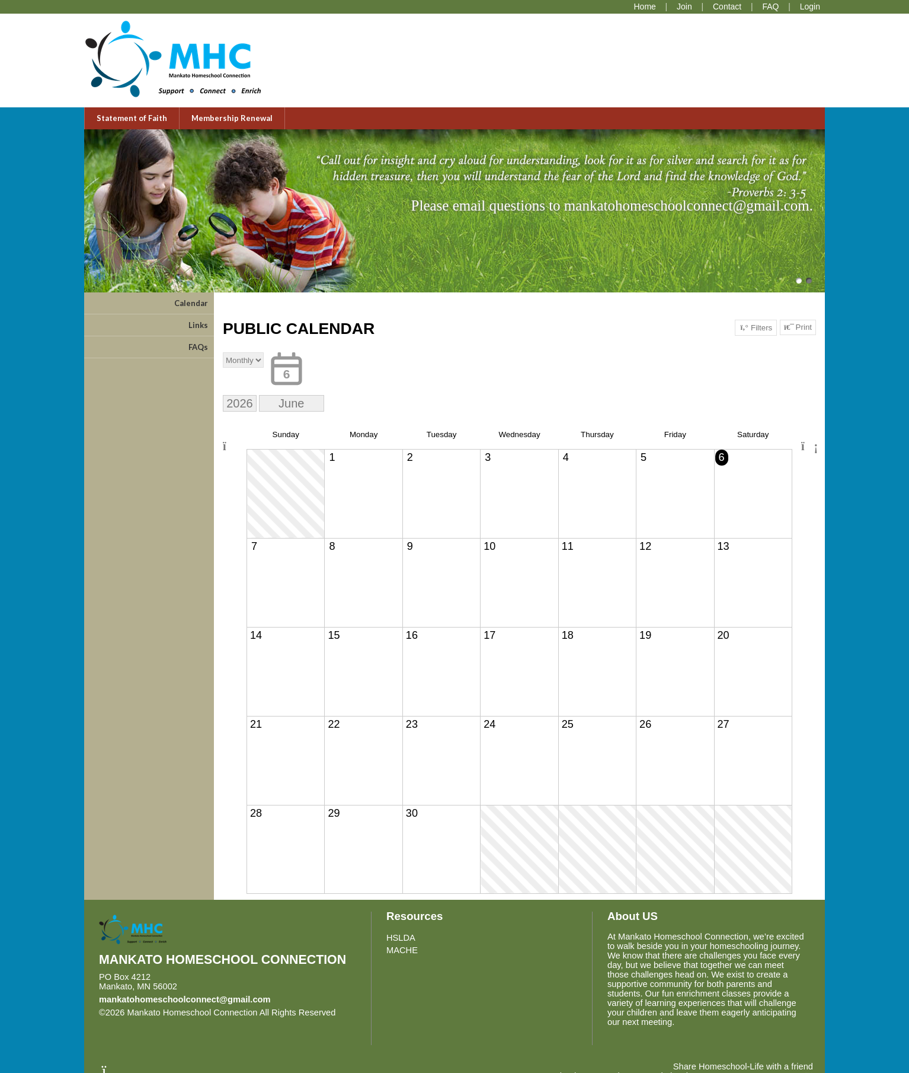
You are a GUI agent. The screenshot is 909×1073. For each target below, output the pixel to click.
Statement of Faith (132, 118)
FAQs (198, 347)
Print (798, 327)
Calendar (191, 303)
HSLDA (400, 938)
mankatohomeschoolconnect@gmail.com (185, 999)
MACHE (402, 950)
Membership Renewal (232, 118)
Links (198, 325)
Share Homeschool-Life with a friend (743, 1066)
